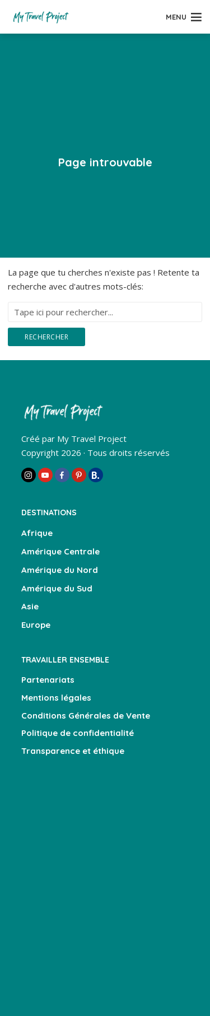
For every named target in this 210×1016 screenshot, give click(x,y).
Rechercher (46, 337)
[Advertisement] (105, 886)
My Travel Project (92, 438)
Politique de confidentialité (77, 733)
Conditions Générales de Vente (85, 715)
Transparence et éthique (72, 750)
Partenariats (47, 679)
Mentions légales (56, 697)
